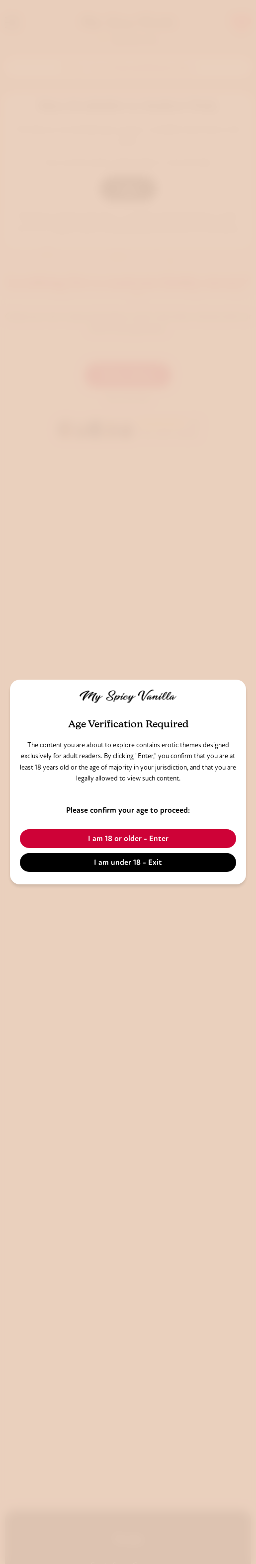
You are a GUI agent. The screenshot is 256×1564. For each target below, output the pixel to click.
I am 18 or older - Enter (128, 838)
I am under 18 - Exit (128, 862)
